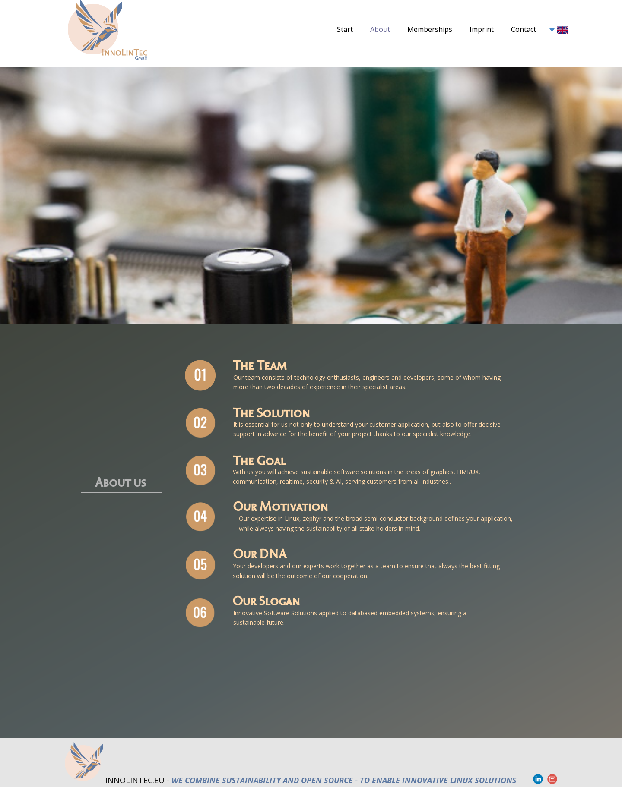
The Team (260, 364)
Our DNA (259, 552)
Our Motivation (280, 505)
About (380, 29)
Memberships (429, 29)
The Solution (271, 411)
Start (345, 29)
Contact (523, 29)
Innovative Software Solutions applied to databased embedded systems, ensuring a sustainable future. (350, 617)
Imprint (482, 29)
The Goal (259, 459)
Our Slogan (266, 599)
